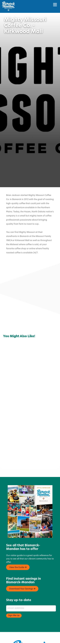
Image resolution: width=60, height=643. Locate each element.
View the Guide (17, 555)
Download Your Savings (22, 576)
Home (8, 14)
